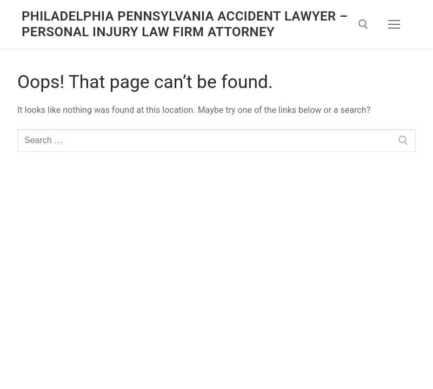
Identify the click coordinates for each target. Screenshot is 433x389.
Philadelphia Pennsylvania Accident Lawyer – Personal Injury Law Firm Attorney (185, 24)
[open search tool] (363, 24)
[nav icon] (394, 24)
